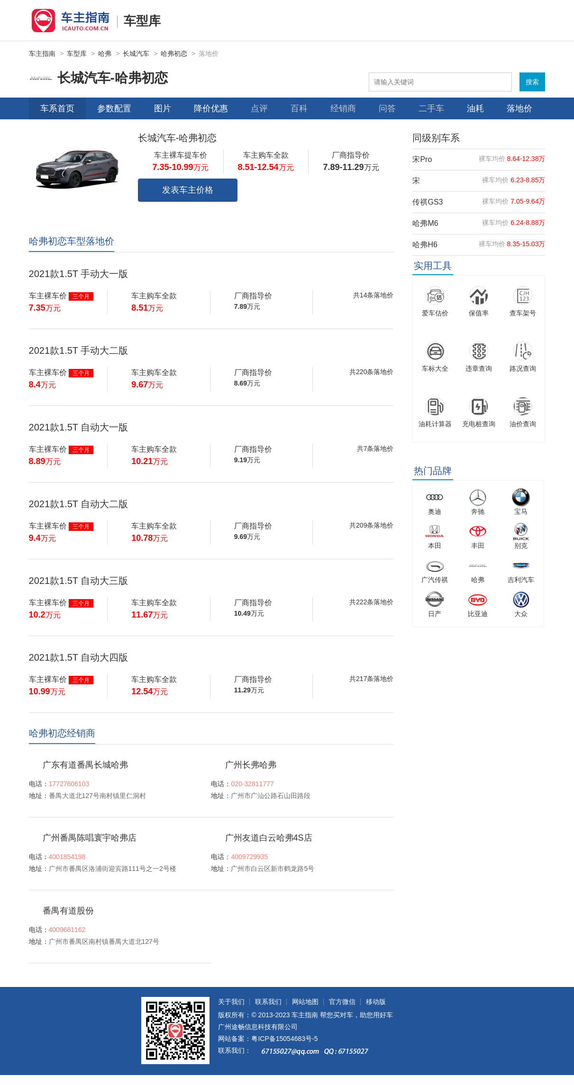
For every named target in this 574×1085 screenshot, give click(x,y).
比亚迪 (478, 614)
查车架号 (523, 313)
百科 (299, 108)
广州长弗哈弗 (250, 765)
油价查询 (523, 424)
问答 (387, 108)
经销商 (343, 108)
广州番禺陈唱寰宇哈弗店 (90, 838)
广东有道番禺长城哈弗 (85, 765)
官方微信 (342, 1001)
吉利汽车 (521, 579)
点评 (259, 108)
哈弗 (104, 53)
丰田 (477, 545)
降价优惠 (211, 108)
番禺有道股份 (68, 910)
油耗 (475, 108)
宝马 (521, 511)
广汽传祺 (434, 579)
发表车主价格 (187, 190)
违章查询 (478, 368)
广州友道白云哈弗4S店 (268, 838)
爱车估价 (435, 313)
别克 (521, 545)
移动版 (376, 1001)
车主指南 (42, 53)
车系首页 (57, 108)
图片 (162, 108)
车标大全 (435, 368)
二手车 (431, 108)
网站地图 (305, 1001)
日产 (434, 614)
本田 (434, 545)
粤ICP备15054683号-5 (284, 1038)
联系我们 (268, 1001)
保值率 (479, 313)
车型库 (142, 21)
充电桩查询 (478, 424)
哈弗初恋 (174, 53)
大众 (521, 614)
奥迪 (434, 511)
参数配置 (114, 108)
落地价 (519, 108)
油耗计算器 (435, 424)
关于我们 (231, 1001)
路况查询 (523, 368)
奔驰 (477, 511)
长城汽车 (136, 53)
